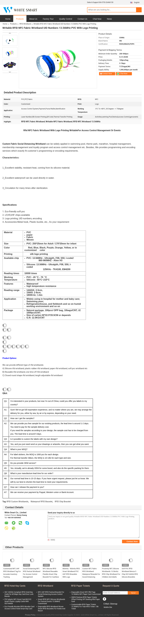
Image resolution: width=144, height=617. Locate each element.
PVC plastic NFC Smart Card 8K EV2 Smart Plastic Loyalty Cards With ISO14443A (18, 601)
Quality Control (65, 19)
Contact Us (82, 19)
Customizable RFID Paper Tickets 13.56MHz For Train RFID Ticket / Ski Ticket (85, 607)
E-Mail (106, 604)
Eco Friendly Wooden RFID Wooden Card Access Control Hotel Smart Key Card (20, 608)
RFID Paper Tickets (80, 585)
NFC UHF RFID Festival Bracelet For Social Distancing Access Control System (51, 594)
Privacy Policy (30, 615)
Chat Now (97, 19)
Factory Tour (48, 19)
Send (133, 593)
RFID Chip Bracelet (63, 501)
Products (20, 19)
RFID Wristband (25, 24)
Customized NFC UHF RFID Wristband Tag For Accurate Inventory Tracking (12, 573)
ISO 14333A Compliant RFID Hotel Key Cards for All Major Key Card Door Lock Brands (19, 594)
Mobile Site (108, 607)
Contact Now (107, 74)
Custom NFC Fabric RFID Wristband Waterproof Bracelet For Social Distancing (91, 573)
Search (139, 9)
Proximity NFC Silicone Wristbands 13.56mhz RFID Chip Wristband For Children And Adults (111, 573)
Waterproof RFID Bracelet (41, 501)
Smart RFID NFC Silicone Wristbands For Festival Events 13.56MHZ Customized (51, 601)
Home (7, 19)
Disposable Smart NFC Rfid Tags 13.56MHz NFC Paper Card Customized (86, 593)
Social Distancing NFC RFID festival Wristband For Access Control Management (31, 573)
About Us (33, 19)
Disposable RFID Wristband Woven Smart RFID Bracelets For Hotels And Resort (51, 609)
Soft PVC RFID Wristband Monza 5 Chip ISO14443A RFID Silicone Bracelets (130, 573)
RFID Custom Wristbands (17, 501)
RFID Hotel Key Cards (14, 585)
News (109, 19)
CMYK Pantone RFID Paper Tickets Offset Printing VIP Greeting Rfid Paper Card (85, 599)
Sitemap (113, 604)
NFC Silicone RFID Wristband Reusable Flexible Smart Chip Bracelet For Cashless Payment (51, 574)
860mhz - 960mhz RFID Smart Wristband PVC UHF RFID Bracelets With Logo (71, 573)
